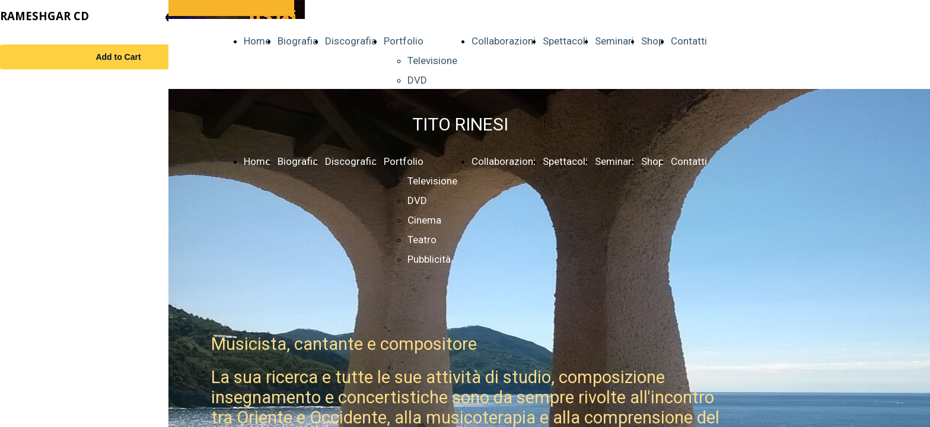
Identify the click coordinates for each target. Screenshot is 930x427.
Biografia (298, 41)
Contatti (689, 41)
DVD (417, 80)
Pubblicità (429, 259)
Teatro (422, 240)
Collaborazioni (504, 41)
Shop (652, 41)
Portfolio (403, 41)
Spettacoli (565, 41)
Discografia (351, 41)
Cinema (424, 220)
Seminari (614, 41)
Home (257, 41)
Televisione (432, 60)
